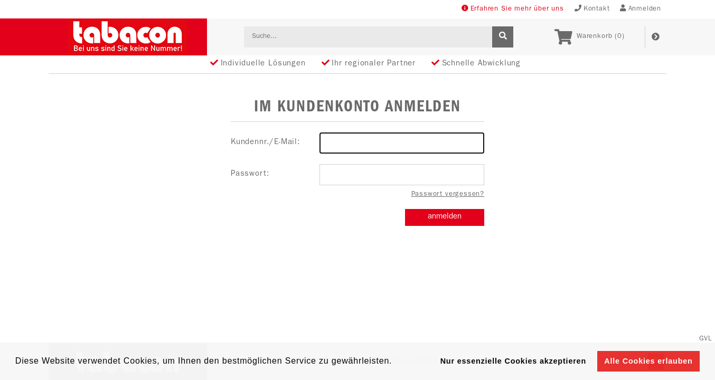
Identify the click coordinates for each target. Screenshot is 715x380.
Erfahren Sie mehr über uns (513, 9)
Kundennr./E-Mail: (357, 143)
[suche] (502, 37)
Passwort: (357, 174)
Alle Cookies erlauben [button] (648, 361)
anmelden (445, 217)
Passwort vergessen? (447, 194)
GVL (705, 339)
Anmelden (640, 9)
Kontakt (592, 9)
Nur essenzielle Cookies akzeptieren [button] (513, 361)
